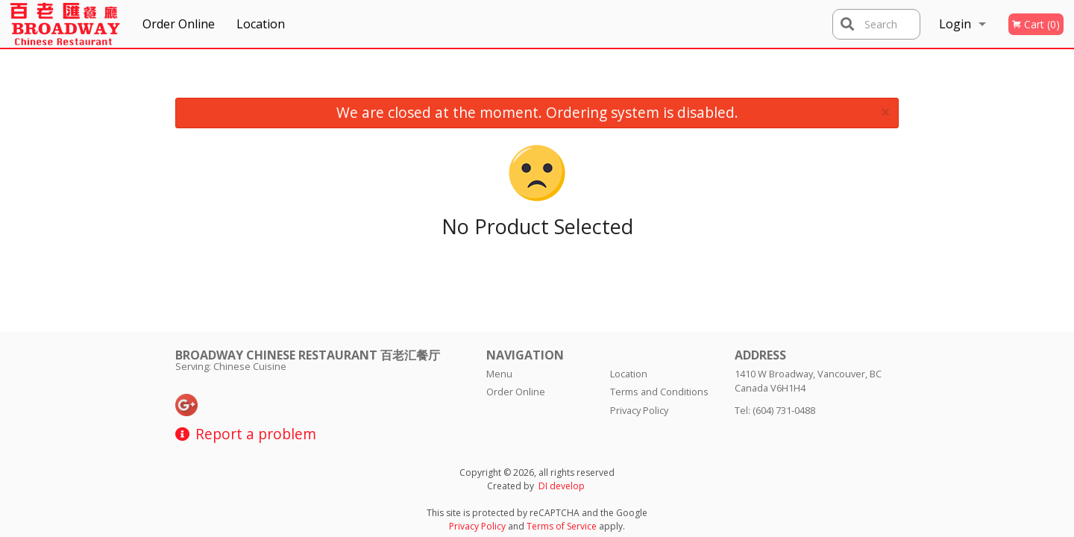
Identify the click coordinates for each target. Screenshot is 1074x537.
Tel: (775, 410)
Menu (499, 373)
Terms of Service (562, 526)
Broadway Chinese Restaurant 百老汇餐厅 (307, 355)
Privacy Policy (639, 410)
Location (260, 24)
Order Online (178, 24)
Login (955, 24)
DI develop (561, 486)
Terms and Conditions (659, 391)
